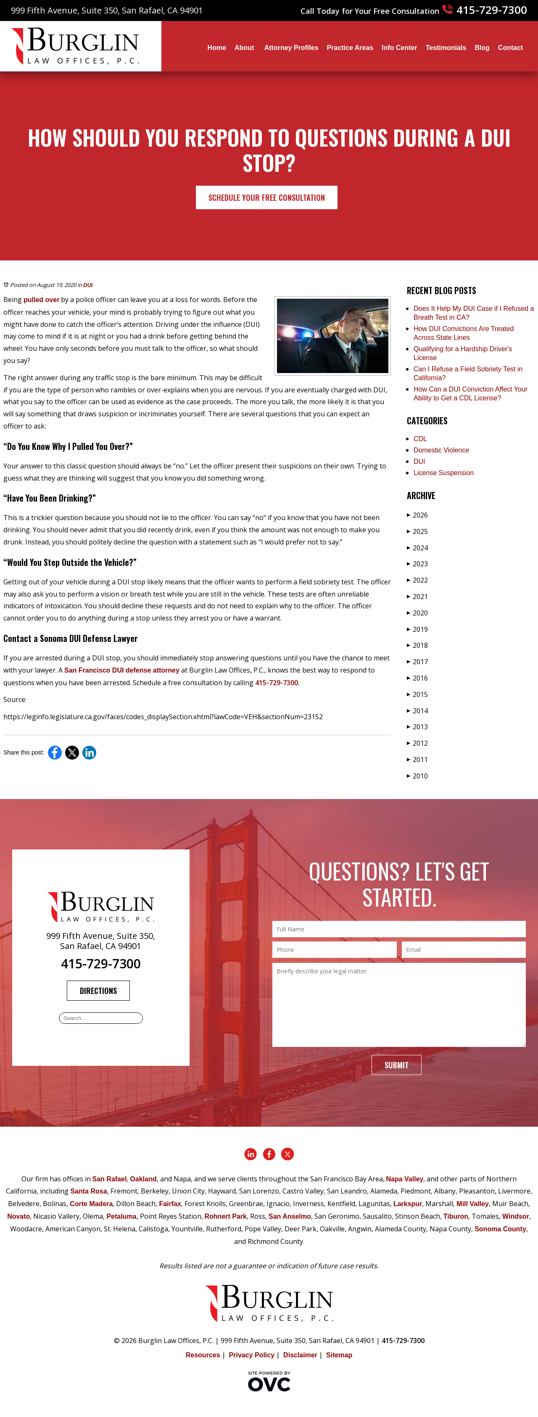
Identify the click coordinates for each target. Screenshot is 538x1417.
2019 (417, 629)
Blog (482, 47)
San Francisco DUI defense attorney (121, 670)
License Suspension (444, 472)
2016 (417, 678)
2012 (417, 743)
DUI (87, 285)
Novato (18, 1216)
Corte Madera (91, 1203)
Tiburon (455, 1216)
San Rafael (109, 1179)
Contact (510, 47)
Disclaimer (300, 1355)
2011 (417, 759)
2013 (417, 726)
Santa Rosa (88, 1191)
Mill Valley (472, 1203)
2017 (417, 661)
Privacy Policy (252, 1355)
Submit (397, 1064)
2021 (417, 596)
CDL (420, 438)
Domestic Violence (441, 450)
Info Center (399, 47)
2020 (417, 613)
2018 (417, 645)
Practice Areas (350, 47)
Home (217, 47)
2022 (417, 580)
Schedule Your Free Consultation (266, 197)
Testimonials (446, 47)
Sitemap (339, 1355)
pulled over (41, 299)
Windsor (515, 1216)
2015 (417, 694)
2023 (417, 563)
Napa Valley (405, 1179)
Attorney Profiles (291, 47)
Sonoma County (500, 1229)
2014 (417, 710)
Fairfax (170, 1203)
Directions (98, 990)
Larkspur (407, 1203)
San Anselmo (290, 1216)
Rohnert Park (226, 1216)
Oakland (143, 1179)
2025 (417, 531)
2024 (417, 547)
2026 (417, 515)
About (245, 47)
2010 (417, 776)
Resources (203, 1355)
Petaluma (121, 1216)
